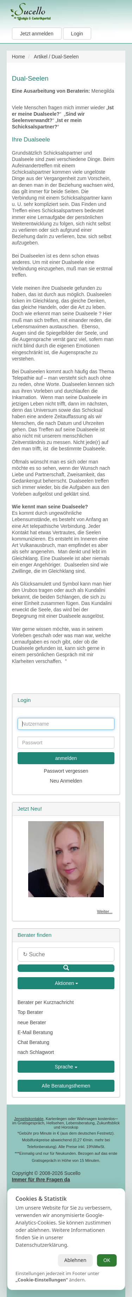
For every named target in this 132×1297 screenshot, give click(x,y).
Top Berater (30, 1012)
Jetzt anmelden (37, 33)
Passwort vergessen (66, 771)
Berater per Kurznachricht (46, 1002)
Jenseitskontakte (28, 1119)
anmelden (66, 758)
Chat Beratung (33, 1042)
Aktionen (66, 983)
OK (106, 1260)
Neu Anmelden (66, 781)
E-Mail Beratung (35, 1032)
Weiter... (104, 911)
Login (77, 33)
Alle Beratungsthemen (66, 1086)
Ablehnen (75, 1260)
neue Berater (32, 1022)
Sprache (66, 1067)
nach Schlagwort (36, 1052)
